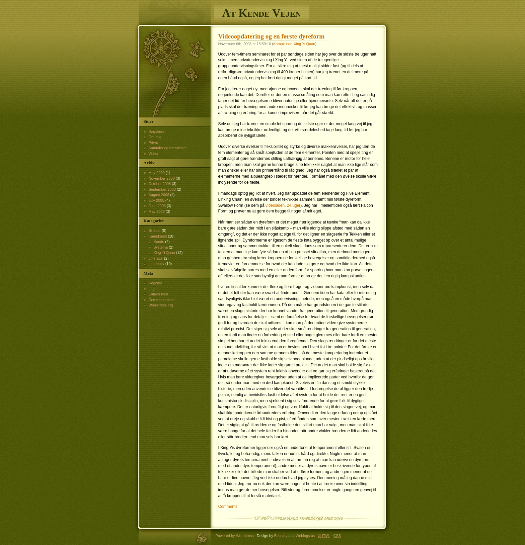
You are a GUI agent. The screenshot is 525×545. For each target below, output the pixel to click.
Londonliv (156, 264)
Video (153, 154)
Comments (228, 506)
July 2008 (156, 200)
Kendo (159, 242)
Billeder (155, 231)
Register (155, 283)
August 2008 (159, 195)
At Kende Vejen (261, 13)
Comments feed (162, 300)
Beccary (281, 536)
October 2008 (160, 184)
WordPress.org (161, 305)
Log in (154, 289)
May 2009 (157, 173)
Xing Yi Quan (304, 44)
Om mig (155, 137)
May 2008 (157, 211)
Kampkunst (282, 44)
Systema (161, 247)
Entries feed (158, 294)
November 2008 (162, 178)
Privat (153, 143)
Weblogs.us (305, 536)
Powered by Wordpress (235, 536)
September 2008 (162, 189)
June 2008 (157, 206)
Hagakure (157, 131)
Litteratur (156, 258)
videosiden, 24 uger (283, 205)
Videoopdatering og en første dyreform (271, 36)
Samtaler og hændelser (168, 148)
